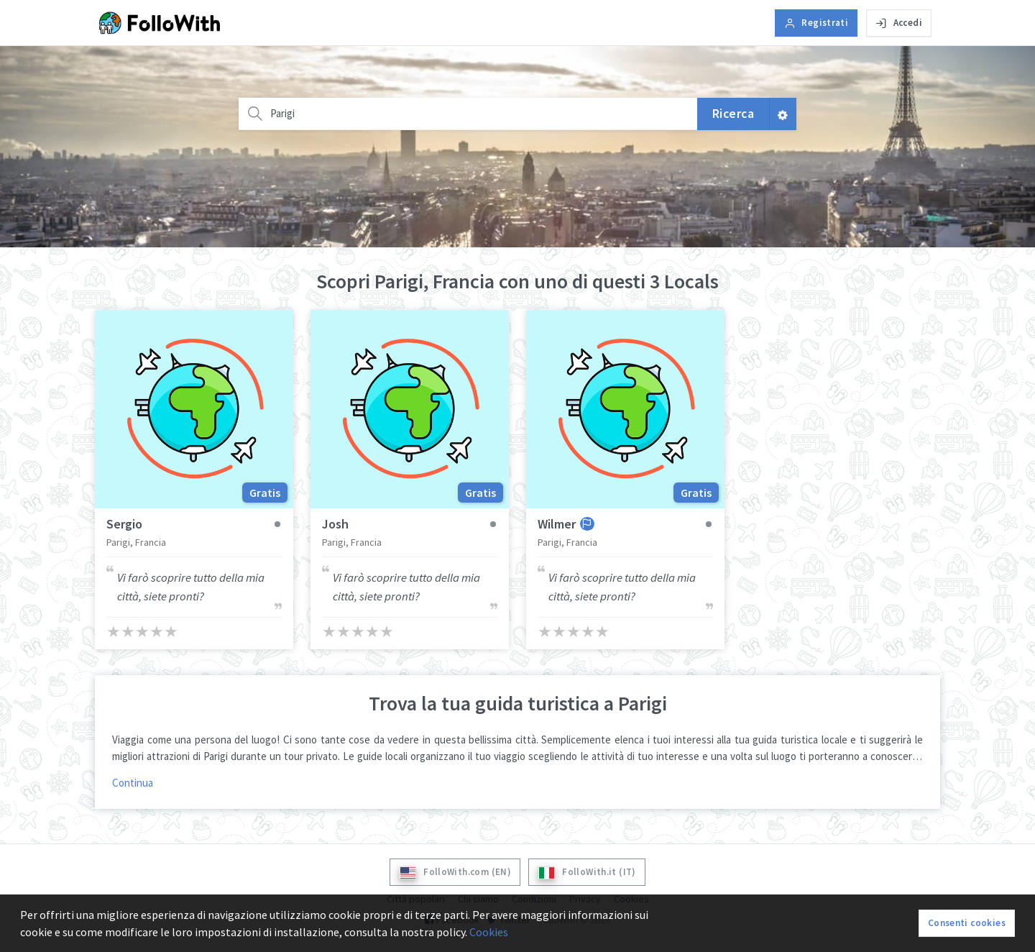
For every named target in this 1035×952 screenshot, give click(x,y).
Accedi (898, 23)
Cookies (488, 932)
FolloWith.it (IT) (587, 872)
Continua (132, 782)
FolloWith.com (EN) (455, 872)
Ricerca (733, 114)
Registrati (816, 23)
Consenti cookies (967, 923)
